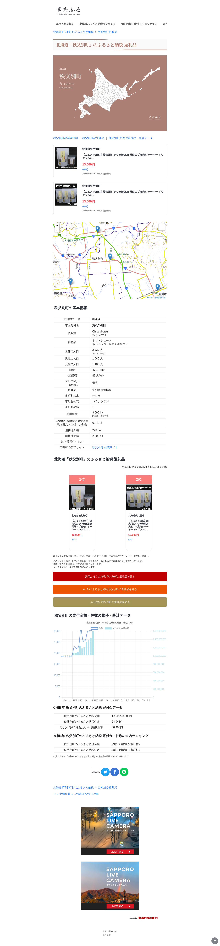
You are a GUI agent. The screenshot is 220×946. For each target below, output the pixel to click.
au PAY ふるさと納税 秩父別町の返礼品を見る (110, 589)
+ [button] (57, 226)
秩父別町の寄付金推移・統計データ (131, 138)
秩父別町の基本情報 (65, 138)
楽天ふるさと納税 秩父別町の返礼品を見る (110, 576)
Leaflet (150, 298)
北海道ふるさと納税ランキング (98, 23)
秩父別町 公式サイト (105, 447)
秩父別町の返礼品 (93, 138)
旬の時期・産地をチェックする (139, 23)
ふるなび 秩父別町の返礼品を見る (110, 601)
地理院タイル (160, 298)
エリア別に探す (65, 23)
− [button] (57, 230)
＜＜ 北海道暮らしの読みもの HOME (76, 793)
